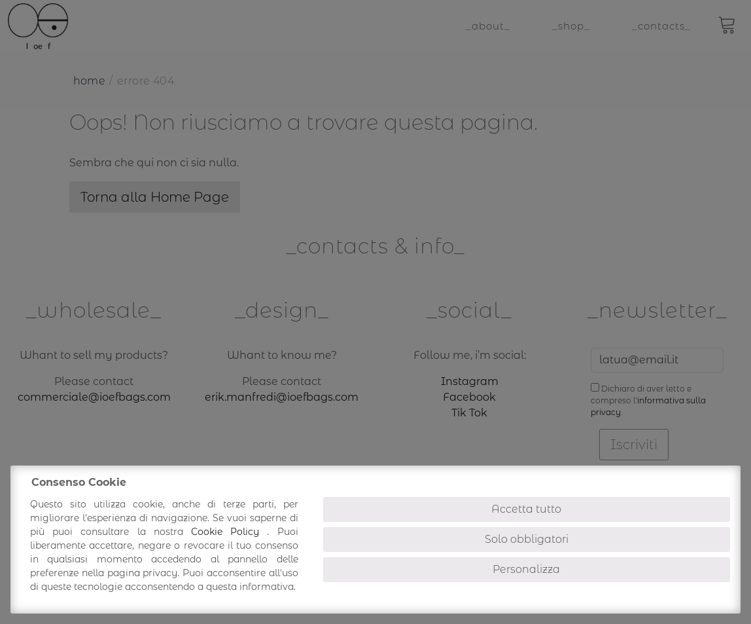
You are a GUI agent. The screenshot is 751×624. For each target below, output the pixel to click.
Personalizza (526, 569)
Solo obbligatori (526, 539)
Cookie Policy (229, 532)
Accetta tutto (526, 509)
